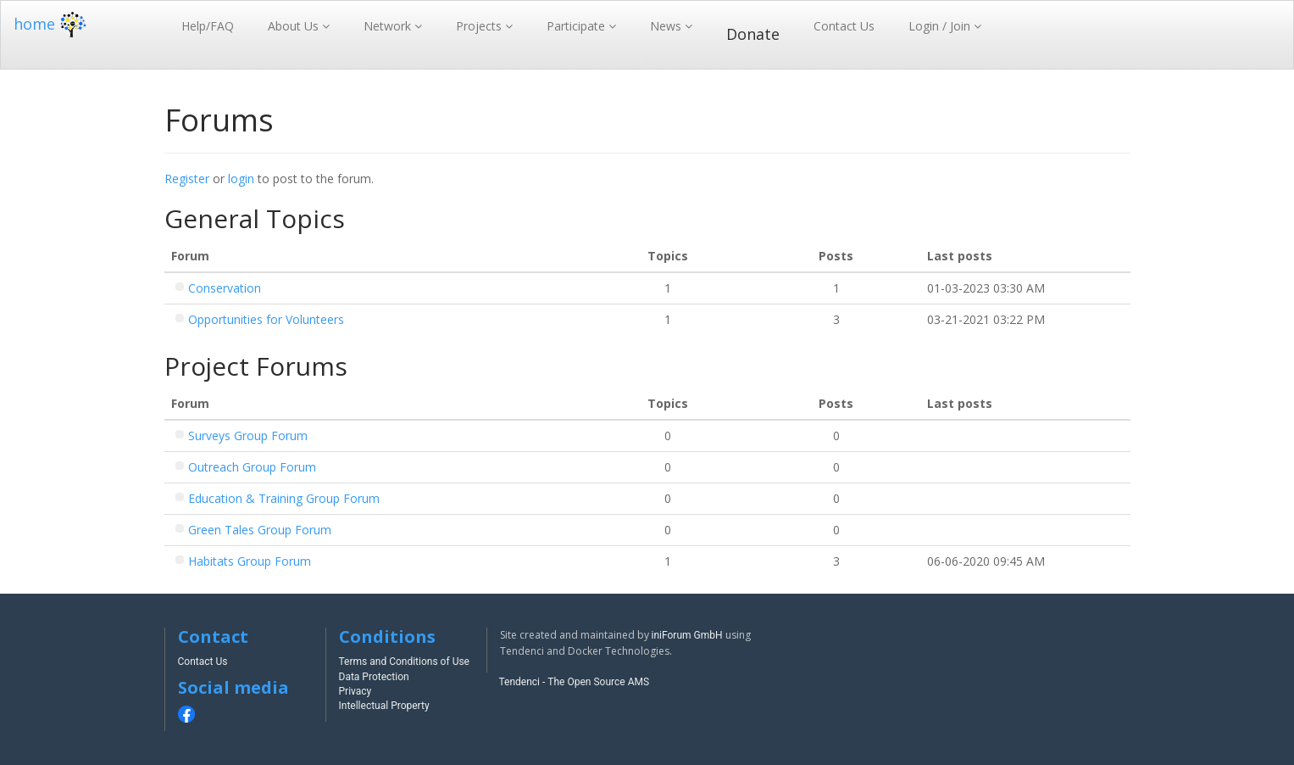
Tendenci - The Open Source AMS (574, 682)
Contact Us (844, 26)
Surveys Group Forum (248, 435)
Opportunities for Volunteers (266, 319)
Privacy (355, 691)
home (52, 24)
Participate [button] (577, 26)
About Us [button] (295, 26)
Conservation (224, 288)
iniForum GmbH (687, 635)
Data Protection (374, 677)
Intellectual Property (384, 706)
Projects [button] (480, 26)
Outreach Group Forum (252, 467)
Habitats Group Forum (249, 561)
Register (186, 178)
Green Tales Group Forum (259, 530)
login (241, 178)
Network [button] (389, 26)
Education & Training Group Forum (284, 498)
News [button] (667, 26)
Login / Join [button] (941, 26)
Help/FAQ (207, 26)
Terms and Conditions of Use (404, 661)
